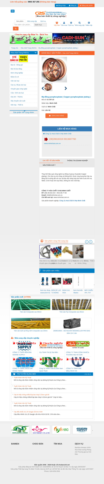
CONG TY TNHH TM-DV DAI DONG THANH (23, 370)
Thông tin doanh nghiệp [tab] (77, 160)
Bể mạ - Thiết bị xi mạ (91, 261)
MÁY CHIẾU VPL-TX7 (89, 291)
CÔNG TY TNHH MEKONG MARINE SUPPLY (22, 353)
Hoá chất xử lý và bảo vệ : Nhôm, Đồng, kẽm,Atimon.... (80, 262)
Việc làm (57, 24)
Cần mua (64, 24)
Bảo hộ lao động (16, 69)
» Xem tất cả (87, 374)
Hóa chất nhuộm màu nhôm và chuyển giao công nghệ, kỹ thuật (58, 262)
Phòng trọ (38, 474)
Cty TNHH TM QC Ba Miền (48, 352)
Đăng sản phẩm (86, 5)
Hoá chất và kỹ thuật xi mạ (69, 262)
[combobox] (46, 24)
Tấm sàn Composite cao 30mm (30, 312)
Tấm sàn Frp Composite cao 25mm (72, 312)
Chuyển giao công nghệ (19, 89)
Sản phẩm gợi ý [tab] (49, 165)
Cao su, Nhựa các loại (18, 85)
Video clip (89, 24)
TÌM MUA (58, 444)
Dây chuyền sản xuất (18, 101)
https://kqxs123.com (63, 474)
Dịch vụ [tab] (43, 21)
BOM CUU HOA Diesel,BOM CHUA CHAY (66, 291)
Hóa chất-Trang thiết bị (28, 48)
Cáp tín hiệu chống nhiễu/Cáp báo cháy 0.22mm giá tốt (31, 395)
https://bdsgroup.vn (49, 474)
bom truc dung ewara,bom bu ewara (45, 291)
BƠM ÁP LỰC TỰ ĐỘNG (56, 291)
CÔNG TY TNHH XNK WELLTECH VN (73, 370)
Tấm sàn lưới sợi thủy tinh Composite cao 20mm (31, 331)
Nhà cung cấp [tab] (32, 21)
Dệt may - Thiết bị (17, 105)
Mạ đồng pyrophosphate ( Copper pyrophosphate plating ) (58, 48)
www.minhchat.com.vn (52, 143)
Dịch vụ (71, 24)
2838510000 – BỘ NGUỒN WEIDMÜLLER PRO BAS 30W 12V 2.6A (71, 332)
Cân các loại (15, 81)
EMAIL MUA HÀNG (56, 115)
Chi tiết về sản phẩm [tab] (51, 160)
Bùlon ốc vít (15, 77)
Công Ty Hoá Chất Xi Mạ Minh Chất (57, 134)
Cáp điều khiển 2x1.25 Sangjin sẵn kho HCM (28, 412)
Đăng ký (72, 5)
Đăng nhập (61, 5)
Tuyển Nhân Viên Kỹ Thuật (22, 377)
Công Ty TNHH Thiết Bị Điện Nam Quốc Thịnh (51, 370)
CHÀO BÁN (37, 444)
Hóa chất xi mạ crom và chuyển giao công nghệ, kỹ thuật (47, 262)
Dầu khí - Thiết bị (17, 97)
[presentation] (86, 241)
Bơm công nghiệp (17, 73)
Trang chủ (14, 48)
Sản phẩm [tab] (19, 21)
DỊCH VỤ (79, 444)
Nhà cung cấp (79, 24)
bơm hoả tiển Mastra (78, 291)
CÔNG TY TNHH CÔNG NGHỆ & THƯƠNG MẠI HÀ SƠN (77, 353)
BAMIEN (15, 444)
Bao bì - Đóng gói (17, 65)
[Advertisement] (66, 221)
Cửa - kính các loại (17, 93)
